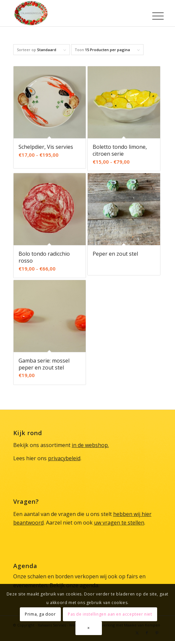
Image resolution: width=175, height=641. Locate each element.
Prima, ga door (40, 614)
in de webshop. (90, 445)
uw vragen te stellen (119, 522)
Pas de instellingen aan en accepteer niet (110, 614)
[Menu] (153, 14)
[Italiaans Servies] (72, 13)
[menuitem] (153, 14)
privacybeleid (64, 458)
